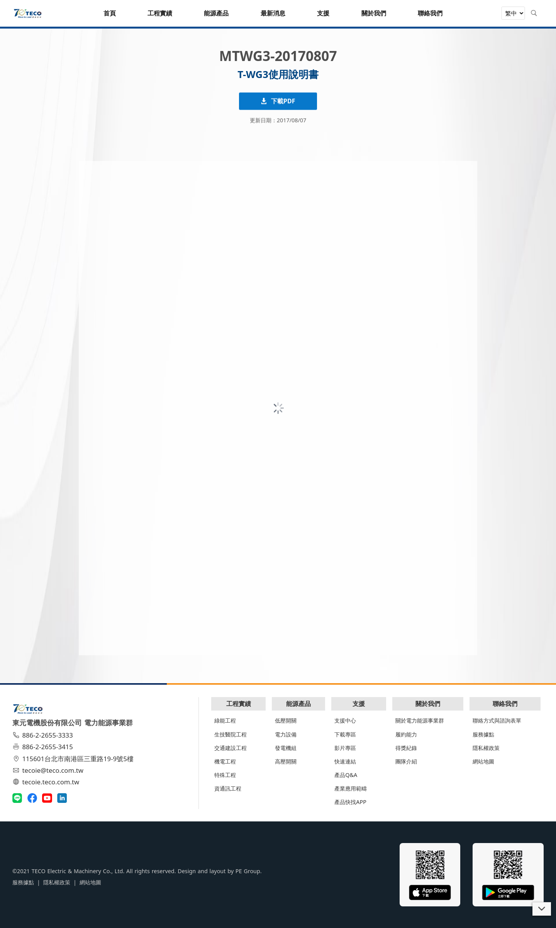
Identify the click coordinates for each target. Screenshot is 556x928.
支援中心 (345, 720)
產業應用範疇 (350, 788)
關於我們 (427, 703)
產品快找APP (350, 802)
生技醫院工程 (230, 734)
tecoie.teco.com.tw (47, 781)
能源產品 (298, 703)
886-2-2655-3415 (43, 746)
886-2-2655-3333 (43, 735)
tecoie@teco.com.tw (48, 770)
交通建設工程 (230, 748)
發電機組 (286, 748)
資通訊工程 (227, 788)
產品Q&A (345, 775)
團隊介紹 (406, 761)
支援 (359, 703)
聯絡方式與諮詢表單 (497, 720)
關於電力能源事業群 (419, 720)
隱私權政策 (486, 748)
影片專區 (345, 748)
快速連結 (345, 761)
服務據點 (483, 734)
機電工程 (225, 761)
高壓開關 (286, 761)
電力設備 (286, 734)
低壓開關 (286, 720)
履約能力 (406, 734)
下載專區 (345, 734)
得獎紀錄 (406, 748)
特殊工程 (225, 775)
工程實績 (238, 703)
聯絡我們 (505, 703)
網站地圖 (483, 761)
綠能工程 (225, 720)
